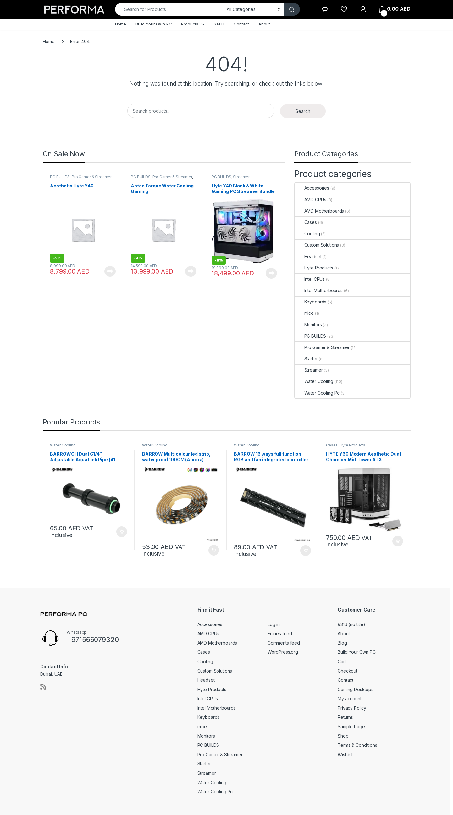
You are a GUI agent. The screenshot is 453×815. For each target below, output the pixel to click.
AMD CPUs (310, 199)
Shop (343, 736)
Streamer (241, 177)
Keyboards (311, 301)
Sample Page (351, 726)
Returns (345, 717)
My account (350, 698)
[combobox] (169, 9)
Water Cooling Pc (317, 393)
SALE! (219, 23)
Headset (308, 256)
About (264, 23)
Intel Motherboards (319, 290)
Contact (241, 23)
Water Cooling (314, 381)
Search (303, 111)
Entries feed (280, 633)
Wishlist (345, 754)
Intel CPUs (310, 279)
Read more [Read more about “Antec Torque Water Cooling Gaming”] (190, 271)
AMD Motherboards (319, 210)
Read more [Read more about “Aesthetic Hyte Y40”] (110, 271)
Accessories (312, 188)
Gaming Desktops (355, 689)
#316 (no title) (351, 624)
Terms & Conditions (357, 745)
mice (304, 313)
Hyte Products (314, 267)
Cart (342, 661)
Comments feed (284, 643)
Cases (306, 222)
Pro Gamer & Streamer (92, 177)
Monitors (308, 324)
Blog (342, 643)
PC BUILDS (60, 177)
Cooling (307, 233)
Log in (274, 624)
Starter (306, 358)
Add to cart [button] (121, 531)
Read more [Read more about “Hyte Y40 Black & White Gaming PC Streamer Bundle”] (271, 273)
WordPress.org (283, 652)
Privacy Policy (352, 708)
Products (189, 23)
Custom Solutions (317, 244)
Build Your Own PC (153, 23)
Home (120, 23)
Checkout (347, 671)
